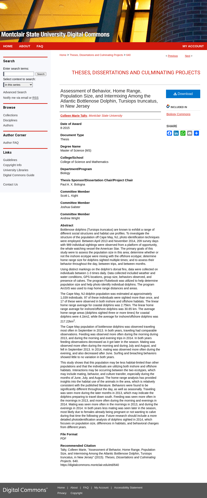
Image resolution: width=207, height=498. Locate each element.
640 (128, 55)
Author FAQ (11, 142)
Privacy (62, 493)
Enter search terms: (16, 68)
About (74, 487)
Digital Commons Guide (18, 175)
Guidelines (10, 160)
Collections (10, 115)
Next (187, 55)
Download (183, 94)
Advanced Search (15, 92)
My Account (101, 487)
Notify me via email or (20, 97)
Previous (173, 55)
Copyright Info (12, 165)
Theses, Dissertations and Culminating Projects (96, 55)
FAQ (86, 487)
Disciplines (10, 120)
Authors (8, 125)
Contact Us (10, 184)
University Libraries (15, 170)
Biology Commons (178, 114)
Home (63, 55)
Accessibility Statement (128, 487)
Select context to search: (19, 79)
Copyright (76, 493)
